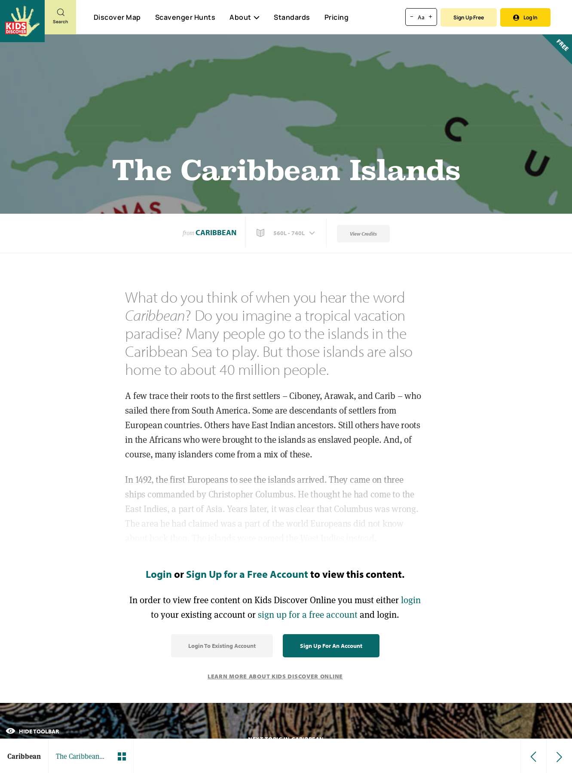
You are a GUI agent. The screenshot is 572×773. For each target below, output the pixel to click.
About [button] (244, 17)
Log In (525, 17)
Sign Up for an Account (331, 646)
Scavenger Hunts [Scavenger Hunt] (185, 17)
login (411, 600)
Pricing (336, 17)
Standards (292, 17)
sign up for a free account (308, 614)
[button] (286, 233)
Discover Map (117, 17)
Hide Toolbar (32, 731)
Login (159, 573)
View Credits (363, 233)
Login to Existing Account (222, 646)
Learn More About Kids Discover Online (275, 676)
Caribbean (216, 232)
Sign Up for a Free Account (247, 573)
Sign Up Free (468, 17)
